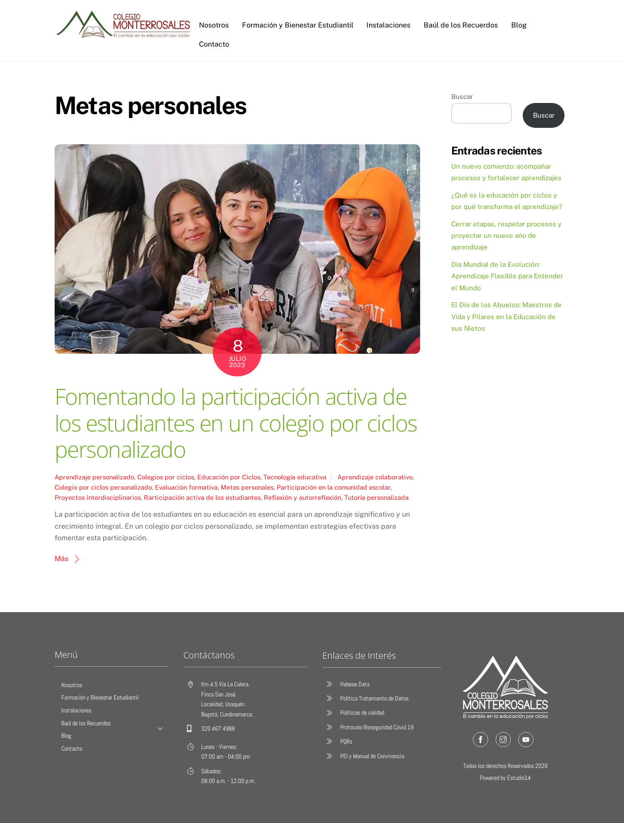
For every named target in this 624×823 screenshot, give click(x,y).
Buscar (462, 96)
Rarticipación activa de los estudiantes (202, 497)
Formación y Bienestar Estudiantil (297, 25)
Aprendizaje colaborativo (375, 477)
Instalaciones (388, 25)
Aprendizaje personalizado (94, 477)
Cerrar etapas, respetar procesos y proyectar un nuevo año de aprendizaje (506, 235)
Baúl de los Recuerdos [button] (114, 725)
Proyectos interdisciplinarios (98, 497)
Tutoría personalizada (376, 497)
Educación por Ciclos (228, 477)
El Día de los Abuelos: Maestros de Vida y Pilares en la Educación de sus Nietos (506, 316)
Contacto (214, 44)
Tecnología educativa (294, 477)
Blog (518, 25)
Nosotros (214, 25)
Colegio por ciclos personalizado (103, 487)
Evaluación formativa (186, 487)
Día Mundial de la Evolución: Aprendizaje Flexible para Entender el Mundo (507, 276)
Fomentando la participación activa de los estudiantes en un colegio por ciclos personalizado (236, 422)
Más (61, 558)
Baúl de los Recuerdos (461, 25)
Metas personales (247, 487)
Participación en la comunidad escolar (333, 487)
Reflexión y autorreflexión (302, 497)
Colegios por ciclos (165, 477)
